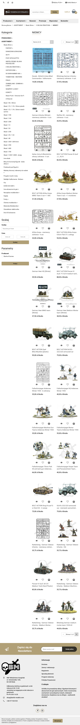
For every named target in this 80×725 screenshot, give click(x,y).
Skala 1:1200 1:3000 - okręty (13, 155)
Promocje (42, 21)
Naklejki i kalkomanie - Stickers (13, 179)
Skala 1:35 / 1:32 (9, 135)
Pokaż (15, 263)
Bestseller (64, 21)
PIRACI (8, 80)
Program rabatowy (48, 677)
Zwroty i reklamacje (48, 667)
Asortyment (21, 21)
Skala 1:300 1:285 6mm (11, 141)
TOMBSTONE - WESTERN (14, 77)
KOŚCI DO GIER (9, 186)
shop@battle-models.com (15, 697)
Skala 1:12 (7, 125)
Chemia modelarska (11, 202)
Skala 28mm (8, 45)
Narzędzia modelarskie (11, 192)
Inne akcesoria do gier (11, 189)
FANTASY (9, 48)
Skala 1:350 (7, 145)
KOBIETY (9, 92)
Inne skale (7, 158)
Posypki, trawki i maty (11, 176)
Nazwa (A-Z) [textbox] (37, 42)
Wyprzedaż (53, 21)
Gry (5, 182)
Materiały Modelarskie (11, 206)
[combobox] (43, 42)
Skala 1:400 (7, 148)
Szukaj (15, 242)
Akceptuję (57, 721)
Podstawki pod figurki (11, 167)
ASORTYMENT (7, 41)
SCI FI (7, 55)
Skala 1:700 (7, 152)
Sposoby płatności (48, 674)
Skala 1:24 (7, 128)
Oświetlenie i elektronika (11, 209)
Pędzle (6, 196)
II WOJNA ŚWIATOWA (13, 67)
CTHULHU (9, 99)
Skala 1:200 (7, 121)
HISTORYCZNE (11, 70)
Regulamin (45, 670)
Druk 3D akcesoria (9, 212)
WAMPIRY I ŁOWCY (12, 89)
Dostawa (44, 664)
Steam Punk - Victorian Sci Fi (15, 95)
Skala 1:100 (7, 115)
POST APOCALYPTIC (12, 58)
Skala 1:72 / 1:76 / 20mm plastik (14, 106)
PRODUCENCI (7, 38)
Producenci (8, 21)
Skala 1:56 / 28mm (10, 103)
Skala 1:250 (7, 131)
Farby (6, 199)
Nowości (32, 21)
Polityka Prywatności (48, 680)
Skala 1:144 (7, 118)
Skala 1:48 (7, 138)
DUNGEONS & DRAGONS (14, 51)
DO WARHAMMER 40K (13, 73)
